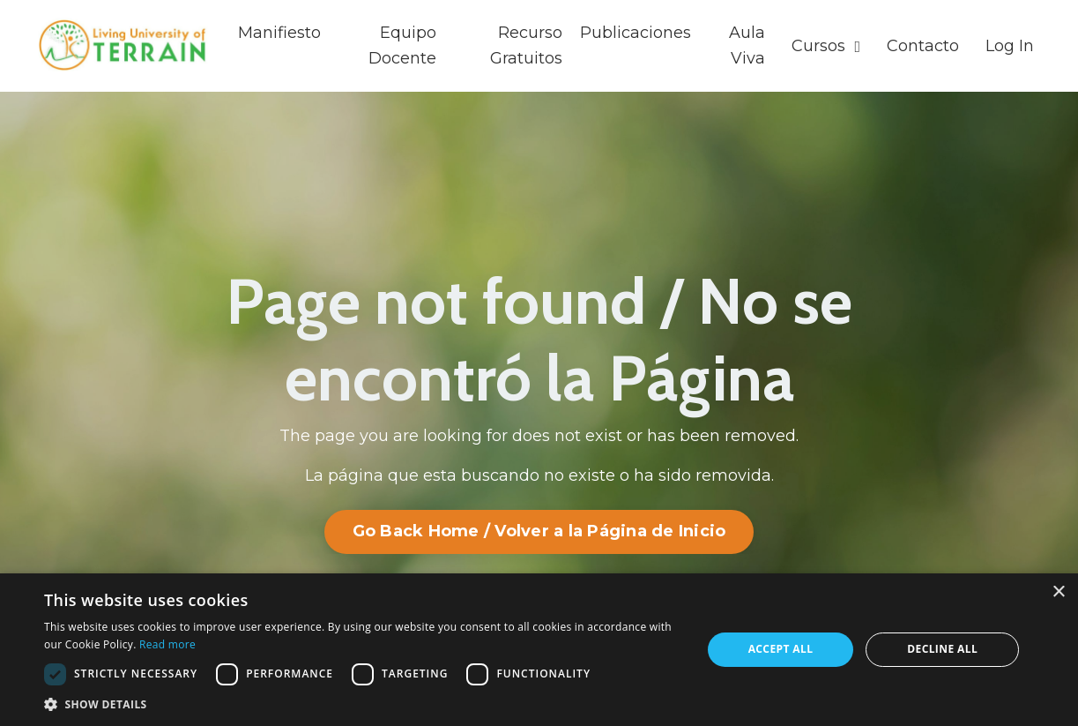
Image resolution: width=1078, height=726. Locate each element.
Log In (1009, 46)
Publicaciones (635, 32)
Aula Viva (747, 45)
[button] (362, 704)
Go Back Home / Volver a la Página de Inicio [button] (539, 531)
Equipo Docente (402, 45)
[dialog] (539, 649)
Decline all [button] (942, 648)
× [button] (1058, 592)
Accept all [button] (781, 648)
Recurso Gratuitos (526, 45)
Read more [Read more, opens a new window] (167, 644)
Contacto (923, 46)
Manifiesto (279, 32)
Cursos (826, 46)
